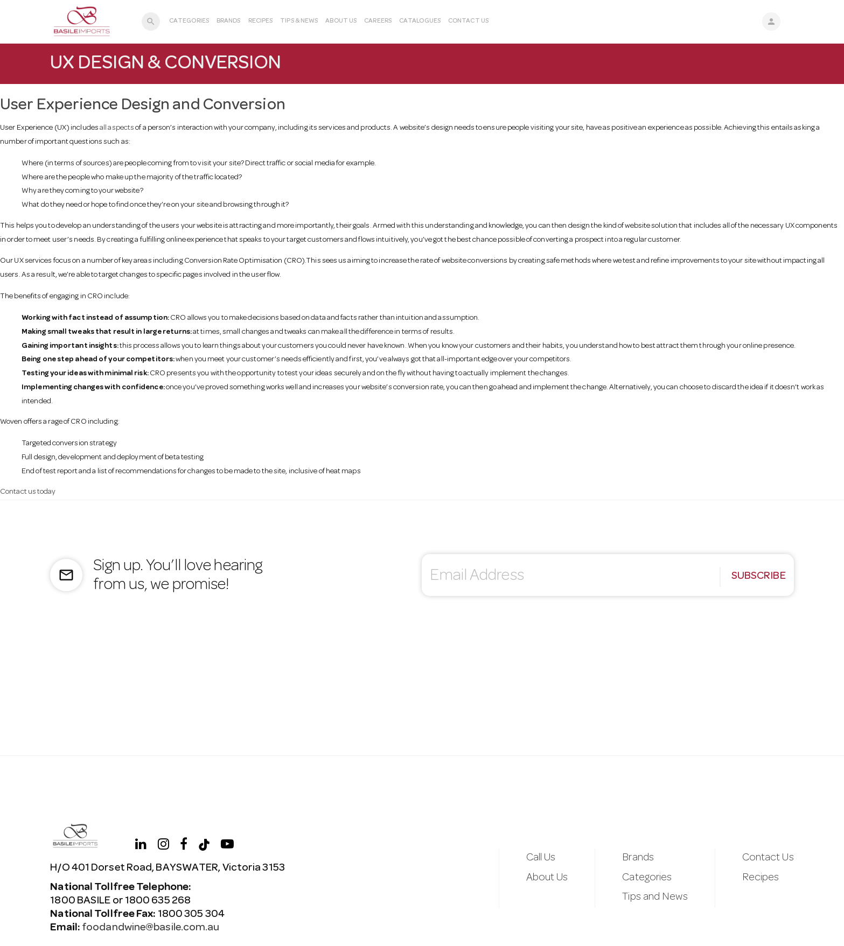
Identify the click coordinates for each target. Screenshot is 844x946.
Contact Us (468, 21)
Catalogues (420, 21)
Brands (229, 21)
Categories (189, 21)
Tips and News (654, 897)
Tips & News (299, 21)
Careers (378, 21)
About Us (341, 21)
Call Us (541, 858)
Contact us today (28, 492)
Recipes (260, 21)
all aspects (117, 128)
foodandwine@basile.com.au (150, 928)
